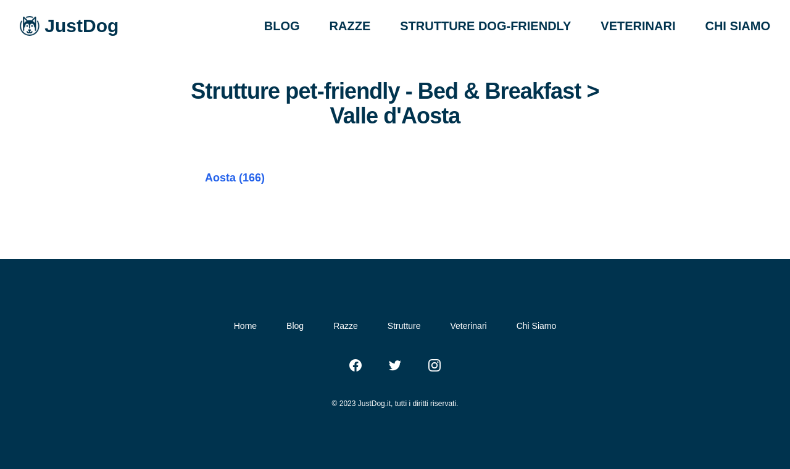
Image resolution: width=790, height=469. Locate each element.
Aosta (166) (235, 178)
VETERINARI (638, 26)
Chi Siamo (537, 326)
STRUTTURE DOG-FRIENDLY (485, 26)
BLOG (282, 26)
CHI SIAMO (737, 26)
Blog (295, 326)
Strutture (404, 326)
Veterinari (469, 326)
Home (245, 326)
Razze (345, 326)
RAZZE (350, 26)
